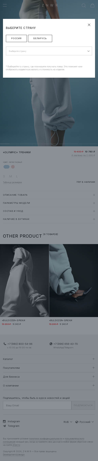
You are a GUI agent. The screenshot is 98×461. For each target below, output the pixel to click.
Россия (16, 38)
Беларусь (40, 38)
